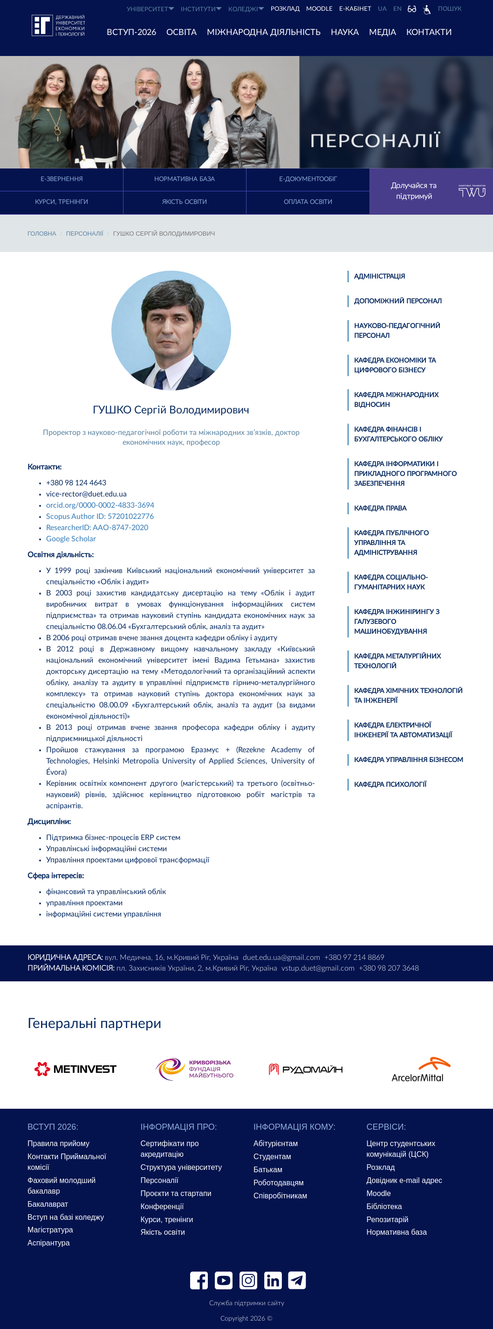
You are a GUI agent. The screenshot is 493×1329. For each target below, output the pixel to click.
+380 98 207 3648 (389, 968)
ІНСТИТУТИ (201, 9)
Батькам (267, 1170)
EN (397, 9)
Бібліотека (384, 1206)
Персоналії (84, 233)
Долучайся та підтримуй (438, 191)
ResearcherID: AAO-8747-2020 (97, 528)
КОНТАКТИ (429, 32)
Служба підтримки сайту (246, 1303)
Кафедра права (380, 508)
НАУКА (345, 32)
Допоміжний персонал (398, 301)
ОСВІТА (181, 32)
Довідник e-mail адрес (405, 1180)
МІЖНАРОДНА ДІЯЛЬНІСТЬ (264, 32)
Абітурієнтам (275, 1143)
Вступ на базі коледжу (65, 1217)
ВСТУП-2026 (131, 32)
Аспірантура (48, 1243)
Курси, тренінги (61, 202)
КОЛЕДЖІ (246, 9)
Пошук (450, 9)
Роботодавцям (278, 1183)
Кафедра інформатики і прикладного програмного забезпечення (405, 474)
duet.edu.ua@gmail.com (281, 957)
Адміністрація (379, 276)
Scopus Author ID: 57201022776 (100, 516)
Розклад (381, 1167)
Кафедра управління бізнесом (408, 760)
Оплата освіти (308, 202)
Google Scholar (71, 539)
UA (382, 9)
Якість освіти (184, 202)
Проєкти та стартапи (176, 1193)
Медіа (382, 32)
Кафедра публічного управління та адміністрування (391, 543)
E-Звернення (61, 179)
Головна (41, 233)
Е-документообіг (308, 179)
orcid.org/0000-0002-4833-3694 (100, 505)
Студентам (272, 1157)
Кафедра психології (390, 785)
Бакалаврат (47, 1204)
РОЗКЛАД (285, 9)
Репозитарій (388, 1220)
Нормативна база (184, 179)
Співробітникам (280, 1196)
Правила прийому (58, 1143)
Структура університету (181, 1167)
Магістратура (50, 1230)
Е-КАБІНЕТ (355, 9)
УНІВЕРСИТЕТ (150, 9)
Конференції (162, 1206)
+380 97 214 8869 (354, 957)
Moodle (319, 9)
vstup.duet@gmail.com (318, 968)
